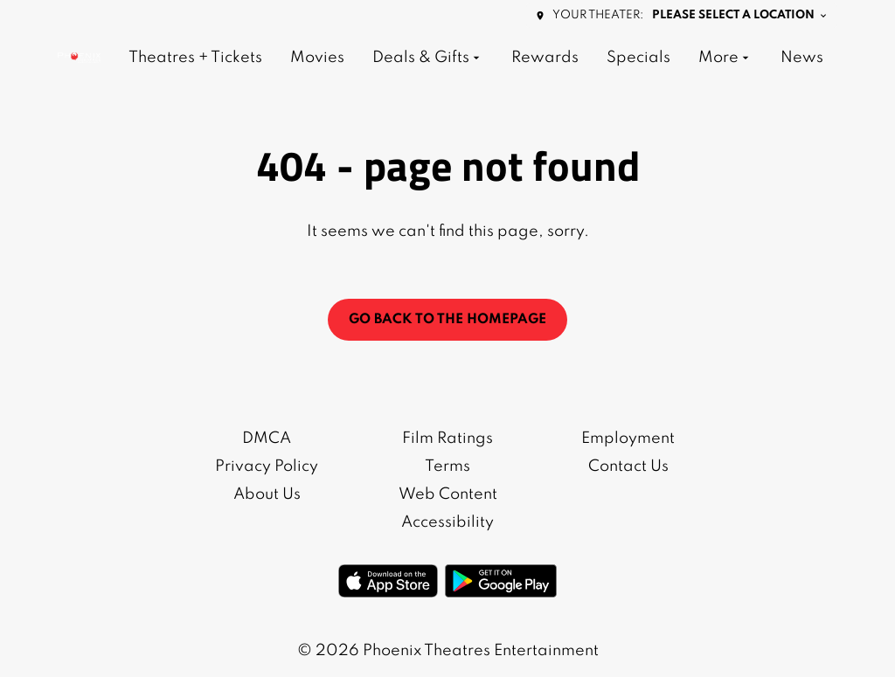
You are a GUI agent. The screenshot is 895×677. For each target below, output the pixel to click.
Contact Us (628, 466)
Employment (628, 438)
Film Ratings (447, 438)
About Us (267, 494)
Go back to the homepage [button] (447, 320)
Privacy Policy (266, 466)
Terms (447, 466)
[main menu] (475, 57)
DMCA (266, 438)
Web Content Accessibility (448, 508)
